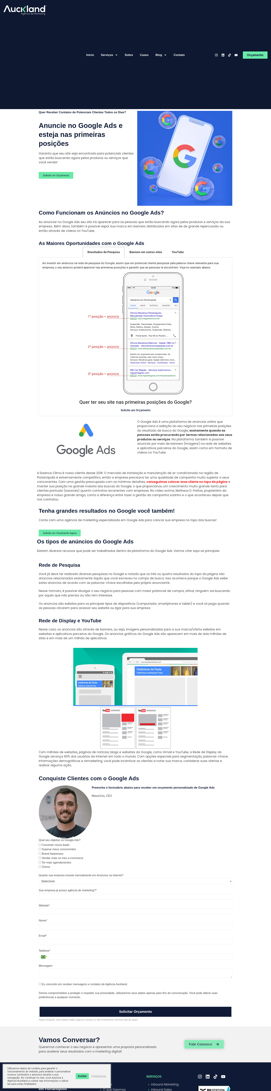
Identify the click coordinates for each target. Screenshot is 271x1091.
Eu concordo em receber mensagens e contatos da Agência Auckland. (83, 984)
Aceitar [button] (82, 1076)
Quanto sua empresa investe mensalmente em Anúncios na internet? (81, 875)
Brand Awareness (51, 853)
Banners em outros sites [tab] (145, 252)
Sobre (129, 55)
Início (90, 55)
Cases (144, 55)
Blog (161, 55)
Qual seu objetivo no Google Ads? (60, 840)
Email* (43, 935)
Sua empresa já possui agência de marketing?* (68, 890)
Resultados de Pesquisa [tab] (103, 252)
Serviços (109, 55)
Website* (44, 905)
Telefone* (44, 950)
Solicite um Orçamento (136, 410)
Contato (179, 55)
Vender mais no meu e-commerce (61, 858)
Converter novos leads (54, 844)
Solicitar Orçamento (135, 1011)
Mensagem (45, 965)
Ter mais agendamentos (55, 862)
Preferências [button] (98, 1076)
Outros (44, 866)
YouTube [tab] (178, 252)
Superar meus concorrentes (57, 849)
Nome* (43, 920)
